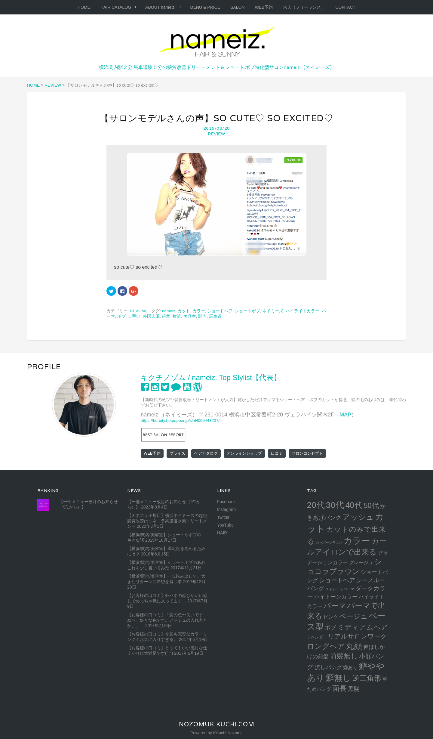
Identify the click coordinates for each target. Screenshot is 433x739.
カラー (198, 311)
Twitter (223, 517)
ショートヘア (219, 311)
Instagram (226, 509)
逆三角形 (366, 678)
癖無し (338, 677)
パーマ (335, 605)
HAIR (222, 532)
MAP (345, 415)
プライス (177, 453)
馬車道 (215, 316)
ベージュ (353, 616)
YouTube (225, 525)
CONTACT (345, 7)
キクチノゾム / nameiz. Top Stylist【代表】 (211, 377)
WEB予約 (264, 7)
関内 (202, 316)
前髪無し (344, 656)
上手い (134, 316)
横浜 (177, 316)
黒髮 (353, 689)
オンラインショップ (244, 453)
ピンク (331, 617)
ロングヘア (326, 646)
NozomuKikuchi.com (216, 724)
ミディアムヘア (362, 627)
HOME (84, 7)
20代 (316, 505)
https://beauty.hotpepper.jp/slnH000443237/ (180, 420)
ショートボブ (247, 311)
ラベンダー (317, 637)
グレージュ (361, 562)
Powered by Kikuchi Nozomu (216, 733)
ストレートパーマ (339, 589)
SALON (237, 7)
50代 (371, 505)
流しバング (328, 667)
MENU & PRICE (205, 7)
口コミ (277, 453)
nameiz (168, 311)
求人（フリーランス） (304, 7)
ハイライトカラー (302, 311)
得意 (166, 316)
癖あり (350, 667)
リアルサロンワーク (357, 636)
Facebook (226, 501)
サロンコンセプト (307, 453)
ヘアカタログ (206, 453)
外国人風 (151, 316)
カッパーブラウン (329, 542)
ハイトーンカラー (336, 596)
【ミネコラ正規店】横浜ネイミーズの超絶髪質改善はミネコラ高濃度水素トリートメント (167, 521)
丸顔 (354, 646)
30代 (335, 505)
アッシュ (358, 517)
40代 (353, 505)
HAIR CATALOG (115, 7)
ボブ (121, 316)
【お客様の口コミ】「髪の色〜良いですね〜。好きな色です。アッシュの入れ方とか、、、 (167, 620)
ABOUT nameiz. (160, 7)
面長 (339, 688)
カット (183, 311)
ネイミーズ (272, 311)
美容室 (189, 316)
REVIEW (216, 133)
